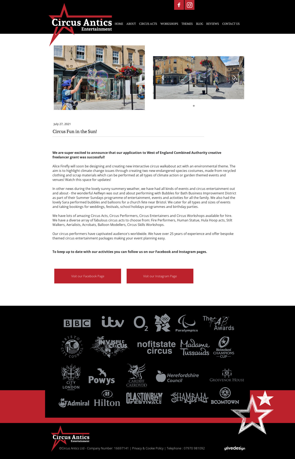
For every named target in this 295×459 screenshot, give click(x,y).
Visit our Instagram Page (160, 276)
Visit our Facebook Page (87, 276)
